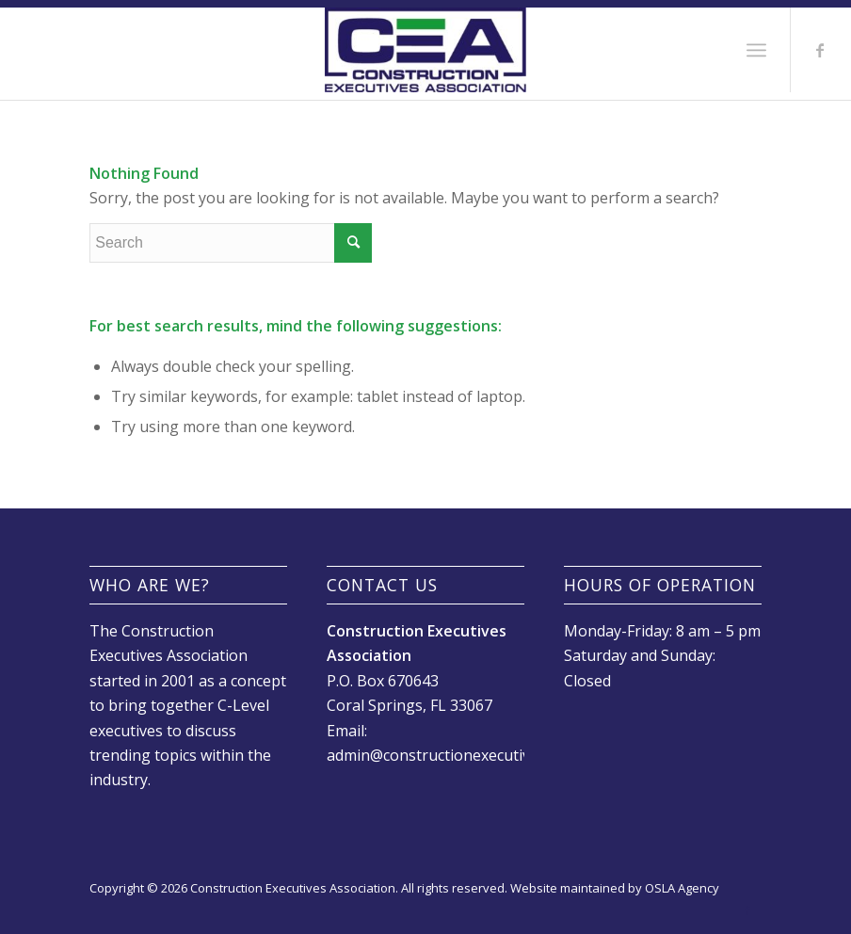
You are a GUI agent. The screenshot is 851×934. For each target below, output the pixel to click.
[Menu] (756, 49)
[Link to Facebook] (820, 50)
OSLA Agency (682, 887)
